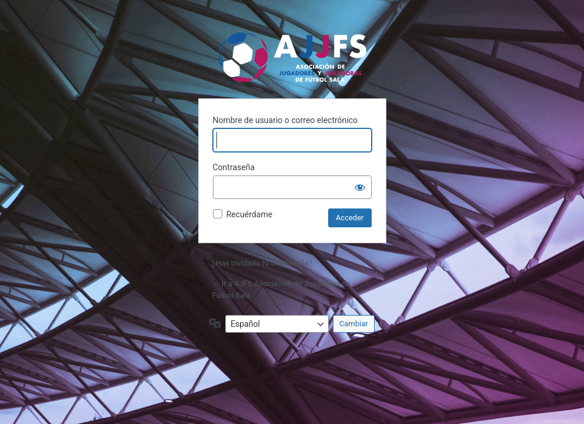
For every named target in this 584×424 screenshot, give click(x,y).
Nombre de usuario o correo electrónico (285, 120)
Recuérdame (249, 214)
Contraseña (234, 167)
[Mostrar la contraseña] (360, 187)
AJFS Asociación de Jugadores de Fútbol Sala (292, 56)
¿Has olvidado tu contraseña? (262, 263)
